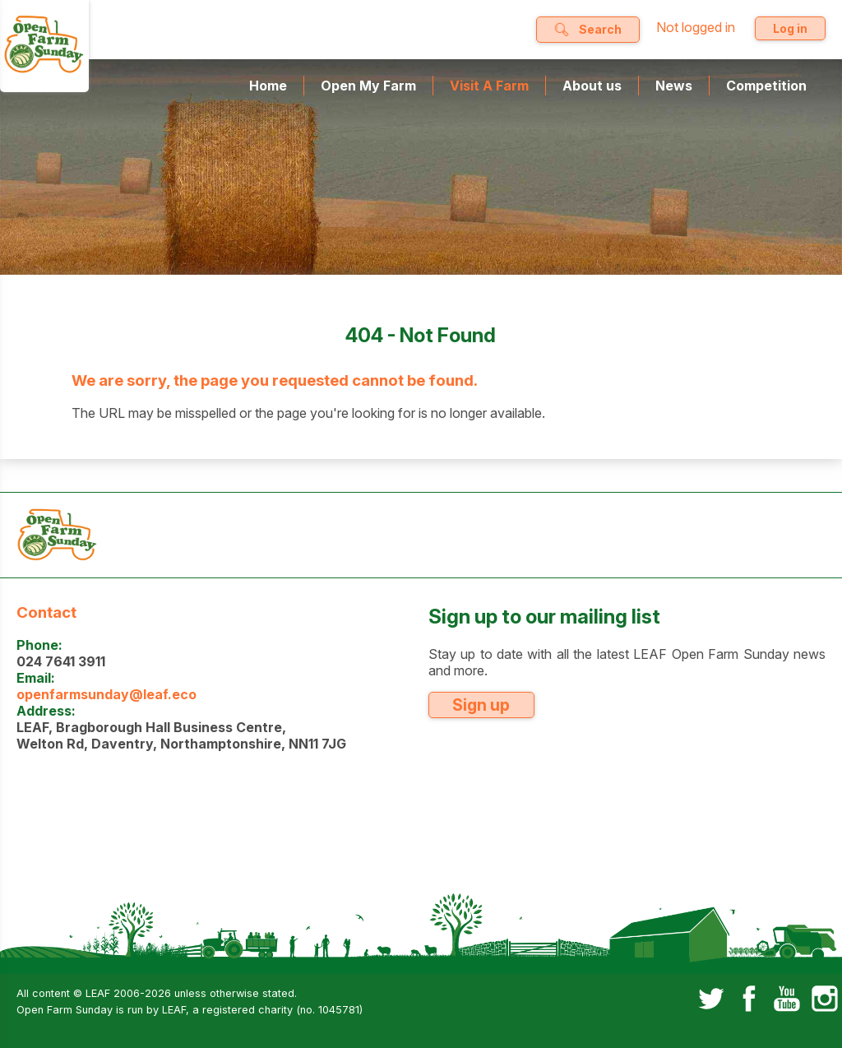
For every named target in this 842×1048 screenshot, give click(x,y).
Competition (766, 85)
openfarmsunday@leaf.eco (106, 694)
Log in (790, 28)
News (673, 85)
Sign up (481, 705)
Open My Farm (368, 85)
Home (268, 85)
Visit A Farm (489, 85)
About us (592, 85)
